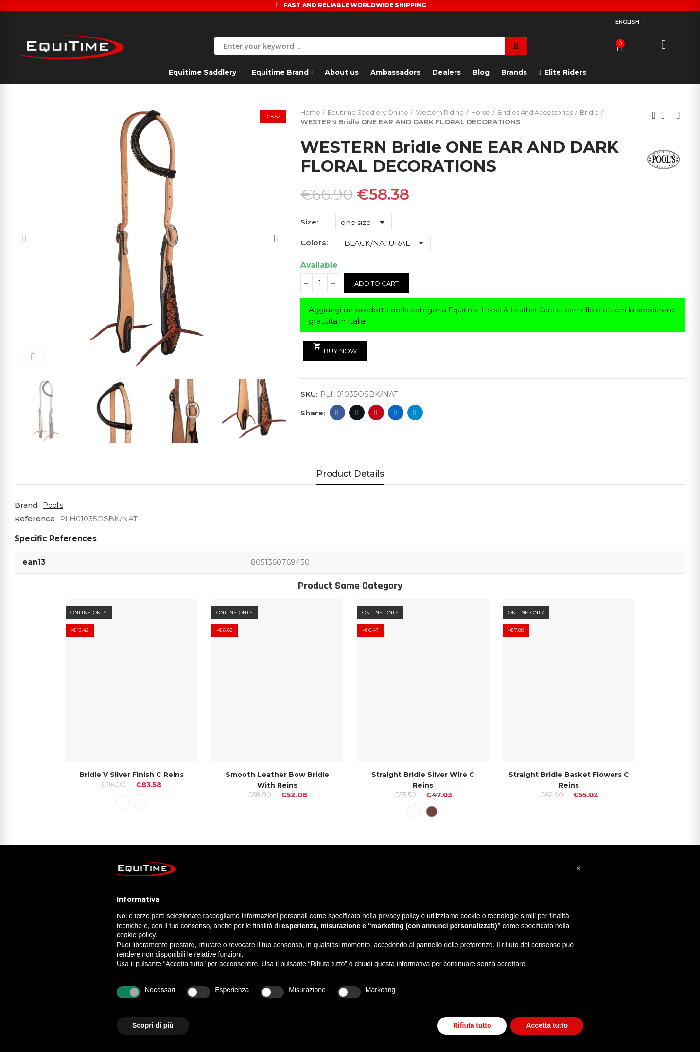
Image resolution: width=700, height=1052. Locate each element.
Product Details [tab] (350, 473)
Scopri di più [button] (153, 1025)
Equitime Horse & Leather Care (506, 310)
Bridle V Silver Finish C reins (131, 774)
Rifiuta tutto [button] (472, 1025)
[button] (578, 868)
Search (516, 46)
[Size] (363, 223)
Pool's (54, 505)
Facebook (337, 413)
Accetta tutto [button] (547, 1025)
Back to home (666, 116)
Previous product (654, 116)
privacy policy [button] (399, 916)
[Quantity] (319, 284)
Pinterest (376, 413)
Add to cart (378, 284)
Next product (678, 116)
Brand (26, 505)
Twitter (356, 413)
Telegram (415, 413)
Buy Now (337, 349)
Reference (35, 518)
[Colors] (385, 244)
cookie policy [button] (136, 935)
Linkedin (395, 413)
